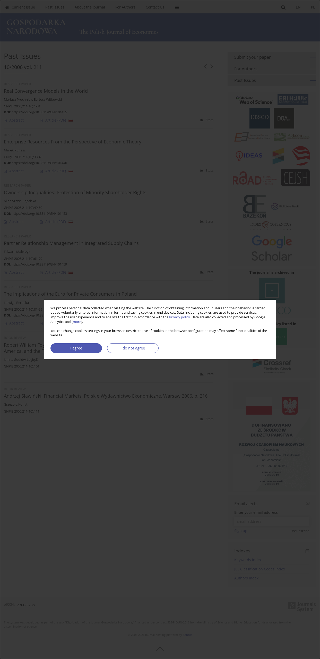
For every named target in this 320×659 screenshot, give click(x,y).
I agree (76, 348)
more (77, 322)
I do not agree (132, 348)
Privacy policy (179, 317)
